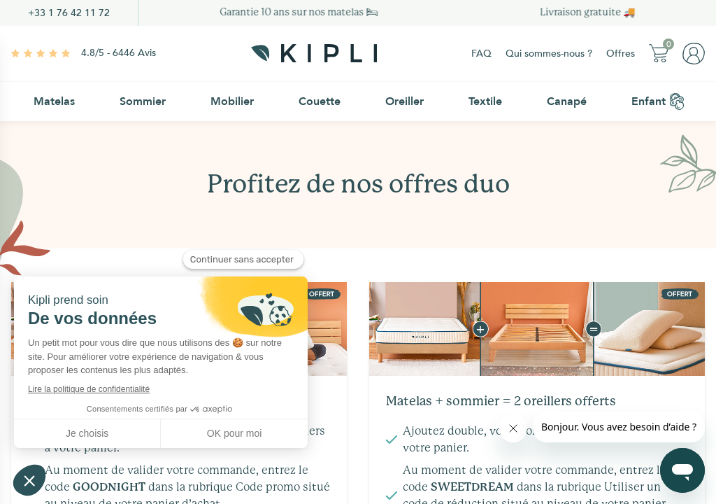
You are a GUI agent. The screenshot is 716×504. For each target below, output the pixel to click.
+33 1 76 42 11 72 (69, 13)
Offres (620, 53)
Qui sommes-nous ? (549, 53)
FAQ (481, 53)
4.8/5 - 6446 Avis (118, 52)
